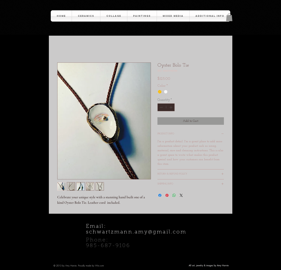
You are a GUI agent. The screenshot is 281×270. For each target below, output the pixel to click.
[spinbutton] (165, 107)
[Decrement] (161, 107)
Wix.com (99, 265)
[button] (229, 17)
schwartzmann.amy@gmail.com (136, 232)
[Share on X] (181, 195)
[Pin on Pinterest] (167, 195)
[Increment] (171, 107)
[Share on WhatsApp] (174, 195)
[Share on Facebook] (160, 195)
